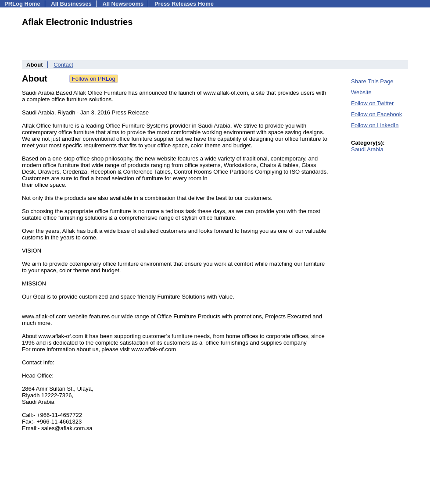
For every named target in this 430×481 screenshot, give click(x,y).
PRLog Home (22, 3)
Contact (63, 64)
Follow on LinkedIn (374, 125)
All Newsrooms (122, 3)
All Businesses (71, 3)
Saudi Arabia (367, 149)
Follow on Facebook (376, 114)
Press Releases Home (184, 3)
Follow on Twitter (372, 103)
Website (361, 92)
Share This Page (372, 81)
